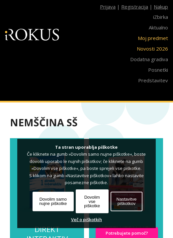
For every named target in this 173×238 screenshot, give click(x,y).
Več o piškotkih (86, 219)
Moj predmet (153, 38)
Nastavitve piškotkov (127, 201)
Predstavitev (153, 80)
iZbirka (160, 17)
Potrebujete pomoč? (127, 233)
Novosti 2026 (152, 48)
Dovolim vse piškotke (92, 201)
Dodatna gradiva (149, 59)
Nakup (161, 6)
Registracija (134, 6)
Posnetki (158, 69)
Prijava (108, 6)
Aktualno (158, 27)
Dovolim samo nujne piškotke (53, 201)
